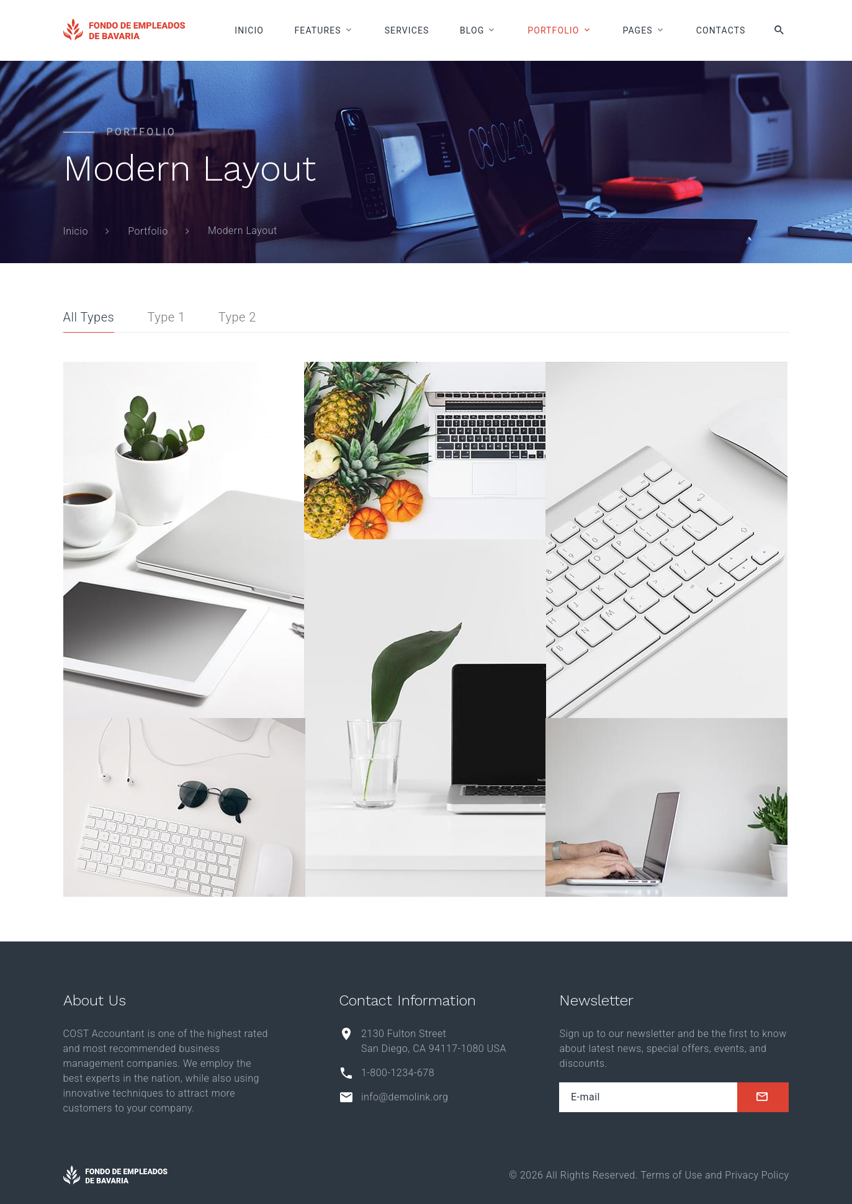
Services (407, 30)
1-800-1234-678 (397, 1073)
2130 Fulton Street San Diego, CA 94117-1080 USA (433, 1041)
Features (318, 30)
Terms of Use (671, 1175)
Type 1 (166, 317)
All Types (89, 317)
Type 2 (237, 317)
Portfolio (553, 30)
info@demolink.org (404, 1097)
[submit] (763, 1097)
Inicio (249, 30)
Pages (637, 30)
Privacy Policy (757, 1175)
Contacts (721, 30)
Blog (472, 30)
